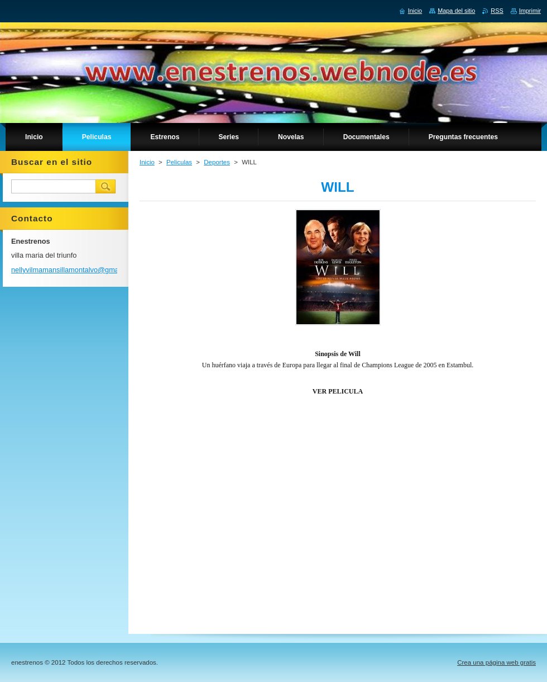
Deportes (217, 162)
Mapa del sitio (456, 10)
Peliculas (179, 162)
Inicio (147, 162)
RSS (497, 10)
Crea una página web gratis (496, 662)
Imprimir (530, 10)
